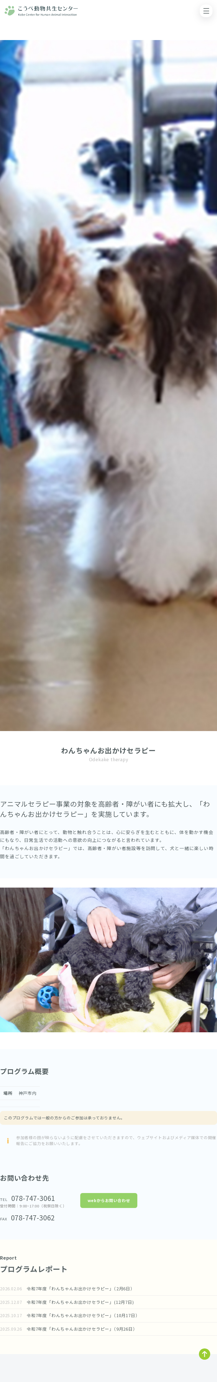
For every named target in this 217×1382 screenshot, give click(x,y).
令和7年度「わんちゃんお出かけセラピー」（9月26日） (88, 1329)
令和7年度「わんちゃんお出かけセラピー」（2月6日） (86, 1288)
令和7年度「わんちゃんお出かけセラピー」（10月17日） (89, 1315)
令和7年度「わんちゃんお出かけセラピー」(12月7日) (87, 1302)
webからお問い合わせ (109, 1200)
